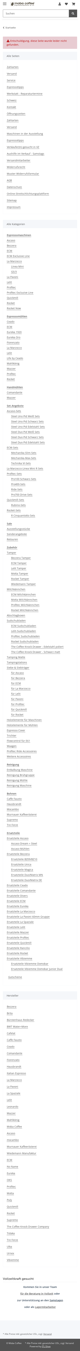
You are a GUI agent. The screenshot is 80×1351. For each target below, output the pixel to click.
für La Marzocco (20, 688)
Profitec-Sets (14, 473)
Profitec (11, 287)
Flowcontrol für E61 (18, 740)
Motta (10, 1193)
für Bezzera (18, 678)
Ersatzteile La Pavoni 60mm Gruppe (28, 916)
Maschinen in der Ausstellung (25, 133)
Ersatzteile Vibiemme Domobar (29, 963)
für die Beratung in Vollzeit (36, 1293)
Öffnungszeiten (16, 113)
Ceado (10, 321)
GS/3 (14, 271)
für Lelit (15, 693)
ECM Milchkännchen (23, 594)
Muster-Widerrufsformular (23, 173)
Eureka (11, 1173)
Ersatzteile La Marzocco (21, 911)
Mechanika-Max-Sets (23, 458)
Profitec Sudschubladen (25, 636)
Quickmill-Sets (15, 500)
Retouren (12, 539)
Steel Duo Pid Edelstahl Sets (28, 442)
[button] (59, 4)
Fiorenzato (13, 342)
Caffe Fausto (14, 798)
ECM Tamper (19, 563)
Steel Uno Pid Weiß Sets (25, 416)
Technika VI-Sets (21, 463)
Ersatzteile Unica (21, 864)
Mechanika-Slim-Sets (23, 452)
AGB (9, 180)
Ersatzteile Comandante (21, 890)
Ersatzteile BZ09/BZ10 (24, 859)
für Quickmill (19, 709)
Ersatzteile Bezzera (18, 854)
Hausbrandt (14, 804)
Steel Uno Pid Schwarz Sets (27, 421)
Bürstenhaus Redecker (20, 1020)
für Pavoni (17, 699)
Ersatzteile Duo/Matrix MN (27, 875)
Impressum (13, 207)
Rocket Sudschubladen (25, 641)
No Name (12, 1166)
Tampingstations (17, 662)
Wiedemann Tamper (23, 584)
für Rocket (17, 714)
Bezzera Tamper (21, 558)
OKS (9, 1180)
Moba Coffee (14, 1126)
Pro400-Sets (18, 484)
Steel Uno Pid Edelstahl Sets (28, 426)
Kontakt (11, 107)
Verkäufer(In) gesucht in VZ (23, 147)
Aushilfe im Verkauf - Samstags (25, 153)
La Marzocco (14, 261)
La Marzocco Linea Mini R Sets (25, 468)
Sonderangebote (17, 534)
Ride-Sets (16, 489)
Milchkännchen (16, 589)
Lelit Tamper (18, 568)
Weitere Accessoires (19, 756)
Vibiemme (13, 1260)
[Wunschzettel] (66, 4)
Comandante (14, 392)
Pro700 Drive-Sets (21, 494)
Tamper (11, 552)
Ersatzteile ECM (16, 901)
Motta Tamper (19, 573)
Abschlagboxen (16, 615)
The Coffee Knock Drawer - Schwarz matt (35, 652)
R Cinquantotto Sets (23, 515)
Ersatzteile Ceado (17, 885)
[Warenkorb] (73, 4)
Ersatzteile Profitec (18, 937)
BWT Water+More (17, 1026)
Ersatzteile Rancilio (18, 948)
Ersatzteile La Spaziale (20, 922)
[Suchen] (36, 13)
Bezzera (11, 245)
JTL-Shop (46, 1346)
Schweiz (12, 100)
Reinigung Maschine (19, 785)
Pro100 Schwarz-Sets (23, 479)
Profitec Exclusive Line (20, 292)
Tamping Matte (16, 657)
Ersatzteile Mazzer (18, 932)
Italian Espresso (16, 1073)
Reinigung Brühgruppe (21, 775)
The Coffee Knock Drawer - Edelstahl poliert (37, 646)
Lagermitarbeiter (45, 1307)
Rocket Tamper (20, 578)
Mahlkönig (13, 363)
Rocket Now (14, 308)
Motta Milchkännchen (24, 599)
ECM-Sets (12, 447)
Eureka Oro (13, 337)
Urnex (10, 1253)
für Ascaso (17, 673)
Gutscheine (15, 977)
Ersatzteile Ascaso (17, 838)
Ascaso (11, 240)
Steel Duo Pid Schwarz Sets (27, 437)
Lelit (9, 282)
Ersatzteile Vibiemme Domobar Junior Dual (37, 969)
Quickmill (12, 298)
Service (11, 80)
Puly (9, 1200)
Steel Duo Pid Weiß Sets (25, 432)
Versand (12, 73)
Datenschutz (14, 187)
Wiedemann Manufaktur (21, 1153)
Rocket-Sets (14, 510)
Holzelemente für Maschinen (24, 720)
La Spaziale (13, 1093)
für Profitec (17, 704)
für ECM (16, 683)
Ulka (9, 1246)
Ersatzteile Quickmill (19, 942)
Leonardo (12, 1106)
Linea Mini (17, 266)
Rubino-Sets (18, 505)
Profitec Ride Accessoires (22, 751)
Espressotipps (15, 87)
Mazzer (11, 368)
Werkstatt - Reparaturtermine (24, 93)
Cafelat (11, 1033)
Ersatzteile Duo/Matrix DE (26, 880)
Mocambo (13, 809)
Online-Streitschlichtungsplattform (28, 193)
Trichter (11, 735)
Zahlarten (13, 67)
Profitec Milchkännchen (25, 605)
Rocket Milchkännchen (24, 610)
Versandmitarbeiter (18, 160)
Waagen (12, 746)
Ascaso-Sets (14, 411)
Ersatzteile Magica (22, 869)
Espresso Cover (16, 730)
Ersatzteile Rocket (17, 953)
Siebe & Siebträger (18, 667)
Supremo (12, 819)
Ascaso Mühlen (20, 848)
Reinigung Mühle (17, 780)
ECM (9, 250)
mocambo (13, 1140)
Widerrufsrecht (16, 167)
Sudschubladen (16, 620)
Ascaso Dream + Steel (24, 843)
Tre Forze (12, 825)
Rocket (11, 303)
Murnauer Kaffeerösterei (22, 814)
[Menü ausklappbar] (4, 2)
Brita (10, 1013)
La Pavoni (12, 277)
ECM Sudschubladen (23, 625)
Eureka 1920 (14, 332)
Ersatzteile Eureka (17, 906)
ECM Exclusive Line (18, 256)
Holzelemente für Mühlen (22, 725)
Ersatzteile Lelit (16, 927)
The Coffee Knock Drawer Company (28, 1226)
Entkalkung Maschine (20, 769)
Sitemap (12, 200)
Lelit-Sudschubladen (23, 631)
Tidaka (11, 1233)
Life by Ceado (15, 358)
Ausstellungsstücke (18, 529)
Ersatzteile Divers (17, 895)
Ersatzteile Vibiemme (19, 958)
